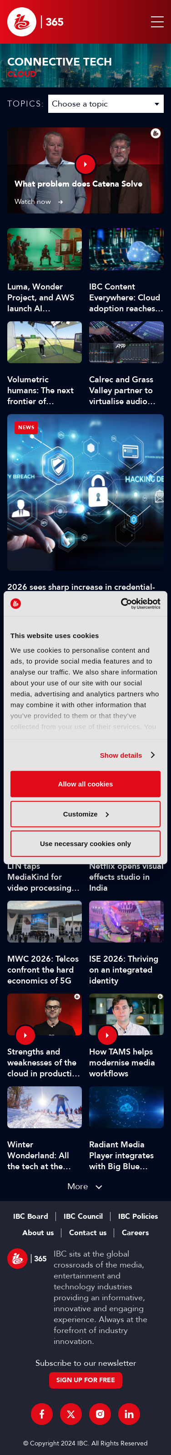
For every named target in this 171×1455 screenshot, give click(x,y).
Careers (135, 1233)
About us (38, 1233)
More (77, 1186)
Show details (121, 755)
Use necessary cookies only (85, 843)
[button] (155, 21)
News (26, 427)
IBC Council (83, 1217)
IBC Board (30, 1217)
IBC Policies (138, 1217)
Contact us (87, 1233)
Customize (86, 813)
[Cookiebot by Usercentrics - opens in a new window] (122, 603)
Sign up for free (85, 1380)
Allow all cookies (85, 784)
